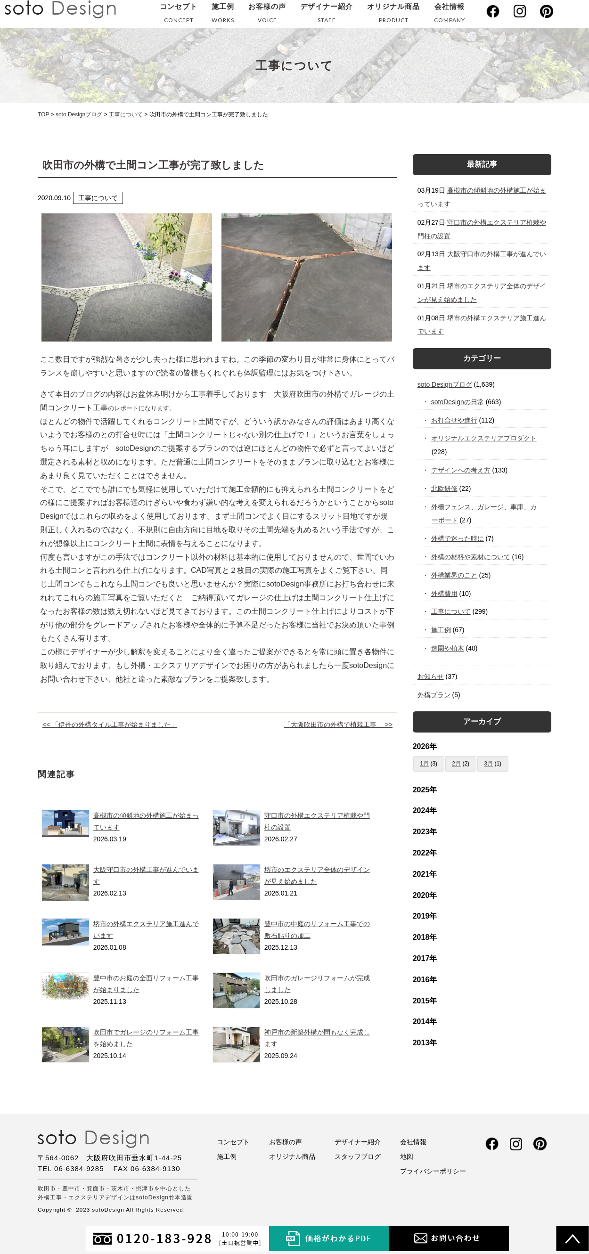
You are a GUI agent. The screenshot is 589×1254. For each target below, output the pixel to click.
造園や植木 (448, 648)
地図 (406, 1156)
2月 (456, 763)
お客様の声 (267, 14)
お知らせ (430, 676)
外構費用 (445, 593)
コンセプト (178, 14)
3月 (488, 763)
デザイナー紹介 (326, 14)
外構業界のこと (454, 575)
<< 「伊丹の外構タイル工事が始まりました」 (109, 724)
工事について (451, 611)
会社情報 (449, 14)
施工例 (223, 14)
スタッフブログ (358, 1156)
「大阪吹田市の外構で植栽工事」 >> (338, 724)
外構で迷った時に (458, 538)
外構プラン (433, 695)
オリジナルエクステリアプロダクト (484, 438)
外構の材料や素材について (471, 557)
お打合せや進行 (454, 420)
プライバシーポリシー (433, 1171)
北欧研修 (445, 488)
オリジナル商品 (393, 14)
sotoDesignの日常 (458, 402)
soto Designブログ (444, 384)
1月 (424, 763)
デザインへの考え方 (461, 470)
